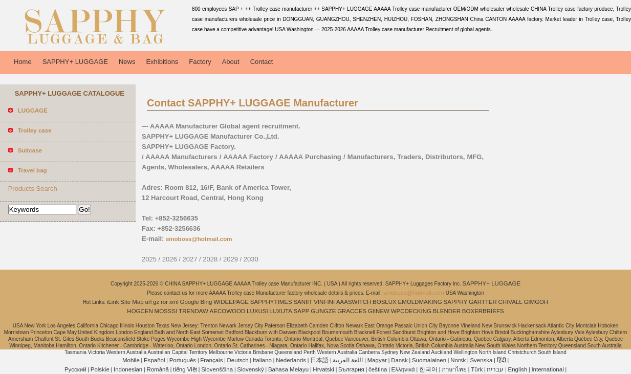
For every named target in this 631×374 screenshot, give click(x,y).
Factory (200, 61)
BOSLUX (385, 302)
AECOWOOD (228, 311)
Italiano (262, 360)
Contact (261, 61)
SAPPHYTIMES (271, 302)
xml (174, 302)
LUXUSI (257, 311)
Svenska (481, 360)
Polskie (100, 369)
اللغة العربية (348, 360)
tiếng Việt (185, 369)
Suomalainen (429, 360)
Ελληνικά (403, 369)
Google (189, 302)
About (231, 61)
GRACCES (351, 311)
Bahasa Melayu (288, 369)
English (518, 369)
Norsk (458, 360)
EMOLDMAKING (420, 302)
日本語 (319, 360)
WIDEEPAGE (231, 302)
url (148, 302)
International (547, 369)
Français (211, 360)
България (351, 369)
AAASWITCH (353, 302)
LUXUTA (280, 311)
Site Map (131, 302)
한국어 (428, 369)
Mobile (131, 360)
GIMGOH (536, 302)
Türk (477, 369)
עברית (495, 369)
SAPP (302, 311)
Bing (206, 302)
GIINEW (378, 311)
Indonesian (128, 369)
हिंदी (501, 360)
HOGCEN (140, 311)
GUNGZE (323, 311)
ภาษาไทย (454, 369)
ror (164, 302)
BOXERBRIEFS (483, 311)
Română (157, 369)
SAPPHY (456, 302)
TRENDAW (193, 311)
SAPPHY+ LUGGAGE (75, 61)
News (127, 61)
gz (156, 302)
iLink (113, 302)
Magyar (377, 360)
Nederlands (291, 360)
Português (182, 360)
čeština (377, 369)
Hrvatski (323, 369)
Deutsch (238, 360)
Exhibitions (162, 61)
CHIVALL (510, 302)
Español (154, 360)
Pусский (75, 369)
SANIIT (302, 302)
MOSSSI (166, 311)
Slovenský (250, 369)
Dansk (399, 360)
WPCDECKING (411, 311)
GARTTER (483, 302)
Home (23, 61)
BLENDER (447, 311)
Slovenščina (217, 369)
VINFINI (324, 302)
